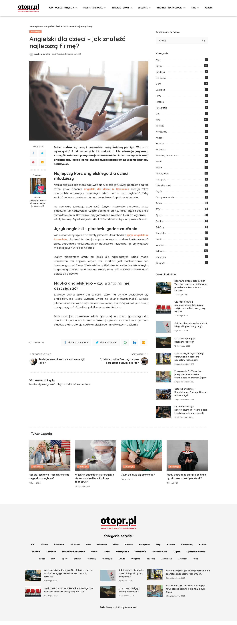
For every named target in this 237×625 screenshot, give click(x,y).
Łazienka (160, 150)
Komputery (161, 132)
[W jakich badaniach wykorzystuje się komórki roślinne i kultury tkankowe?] (95, 459)
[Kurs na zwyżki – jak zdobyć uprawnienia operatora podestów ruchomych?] (163, 360)
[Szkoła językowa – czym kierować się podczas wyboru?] (50, 459)
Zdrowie (160, 252)
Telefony (160, 228)
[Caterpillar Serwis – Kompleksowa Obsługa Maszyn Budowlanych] (163, 395)
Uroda (159, 240)
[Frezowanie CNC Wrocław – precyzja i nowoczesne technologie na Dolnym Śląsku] (163, 378)
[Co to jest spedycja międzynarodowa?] (163, 343)
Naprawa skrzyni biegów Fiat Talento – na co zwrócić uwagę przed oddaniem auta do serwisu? (68, 577)
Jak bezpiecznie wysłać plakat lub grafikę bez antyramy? (131, 577)
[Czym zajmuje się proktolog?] (141, 459)
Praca (159, 204)
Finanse (160, 103)
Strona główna (36, 27)
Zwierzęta (161, 258)
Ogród (159, 192)
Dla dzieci (161, 79)
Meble (159, 162)
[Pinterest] (33, 163)
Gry (157, 114)
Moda (159, 168)
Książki (159, 138)
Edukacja (35, 33)
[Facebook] (33, 154)
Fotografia (161, 108)
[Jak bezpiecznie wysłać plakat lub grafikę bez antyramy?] (163, 328)
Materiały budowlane (166, 156)
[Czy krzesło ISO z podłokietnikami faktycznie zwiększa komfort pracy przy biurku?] (163, 310)
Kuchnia (160, 144)
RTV (158, 210)
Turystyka (161, 234)
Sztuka (159, 222)
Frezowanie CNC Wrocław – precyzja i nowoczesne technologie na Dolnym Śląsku (191, 375)
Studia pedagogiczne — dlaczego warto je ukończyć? (38, 202)
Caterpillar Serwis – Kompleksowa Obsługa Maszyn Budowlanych (186, 393)
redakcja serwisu (42, 55)
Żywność (160, 264)
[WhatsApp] (125, 343)
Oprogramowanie (165, 198)
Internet (160, 126)
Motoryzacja (162, 174)
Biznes (159, 67)
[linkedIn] (134, 343)
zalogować (48, 385)
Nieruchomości (163, 186)
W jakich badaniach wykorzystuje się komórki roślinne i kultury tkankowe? (95, 482)
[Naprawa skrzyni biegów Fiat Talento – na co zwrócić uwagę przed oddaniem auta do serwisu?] (163, 289)
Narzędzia (161, 180)
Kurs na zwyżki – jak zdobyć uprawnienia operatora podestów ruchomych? (189, 357)
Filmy (158, 97)
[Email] (42, 163)
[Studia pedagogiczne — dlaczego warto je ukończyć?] (38, 187)
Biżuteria (160, 73)
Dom (158, 85)
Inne (158, 120)
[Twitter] (42, 154)
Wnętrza (160, 246)
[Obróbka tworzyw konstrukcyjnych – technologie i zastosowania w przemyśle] (163, 414)
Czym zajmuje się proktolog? (138, 478)
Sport (158, 216)
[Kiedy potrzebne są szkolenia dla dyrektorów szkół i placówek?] (187, 459)
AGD (158, 61)
